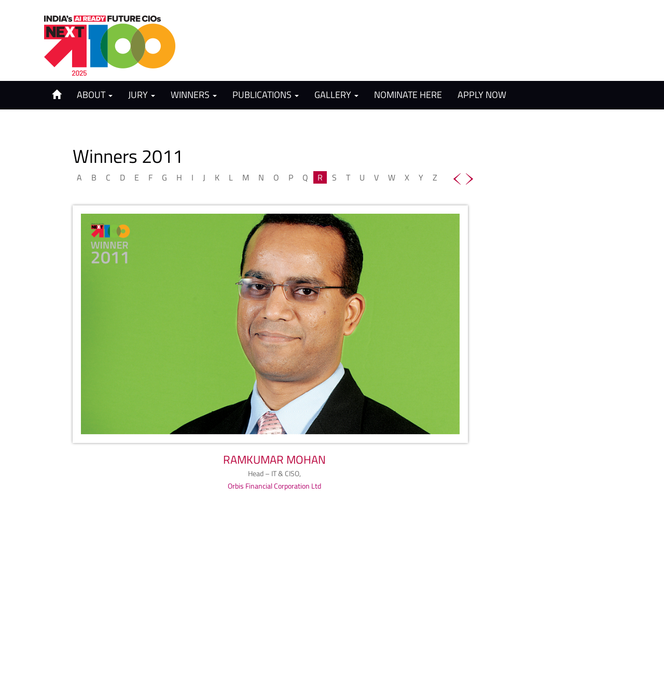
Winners (194, 95)
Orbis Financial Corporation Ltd (274, 485)
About (95, 95)
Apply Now (482, 95)
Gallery (336, 95)
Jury (141, 95)
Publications (265, 95)
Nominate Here (408, 95)
